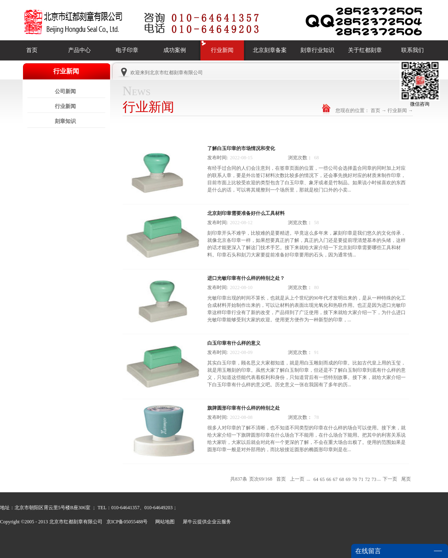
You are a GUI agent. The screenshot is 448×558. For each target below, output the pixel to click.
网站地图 (164, 522)
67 (335, 479)
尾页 (406, 479)
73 (373, 479)
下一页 (390, 479)
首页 (32, 50)
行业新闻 (397, 110)
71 (360, 479)
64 (315, 479)
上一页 (297, 479)
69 (348, 479)
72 (367, 479)
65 (322, 479)
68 (341, 479)
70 (354, 479)
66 (328, 479)
